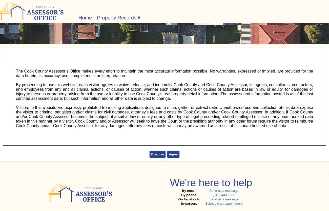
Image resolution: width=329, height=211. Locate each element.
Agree (173, 154)
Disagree (157, 154)
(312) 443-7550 (224, 195)
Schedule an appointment (223, 203)
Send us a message (223, 191)
